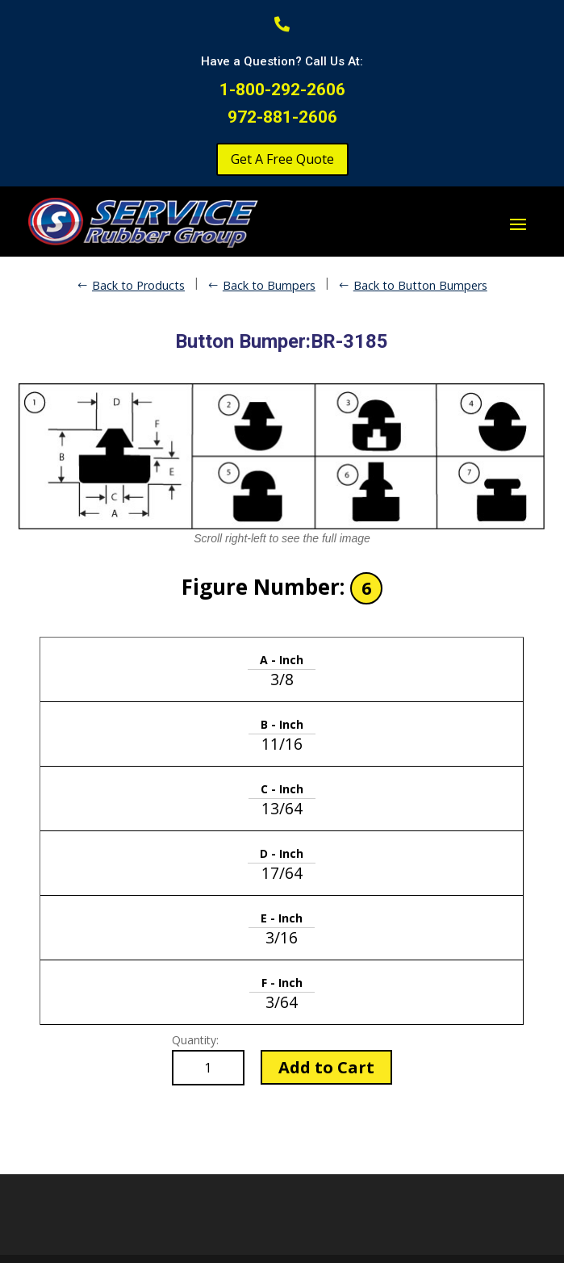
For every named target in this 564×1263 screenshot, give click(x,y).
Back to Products (138, 285)
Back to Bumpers (269, 285)
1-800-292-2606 (282, 89)
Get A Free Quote (282, 159)
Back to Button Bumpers (420, 285)
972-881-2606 (282, 117)
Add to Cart (326, 1067)
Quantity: (195, 1040)
